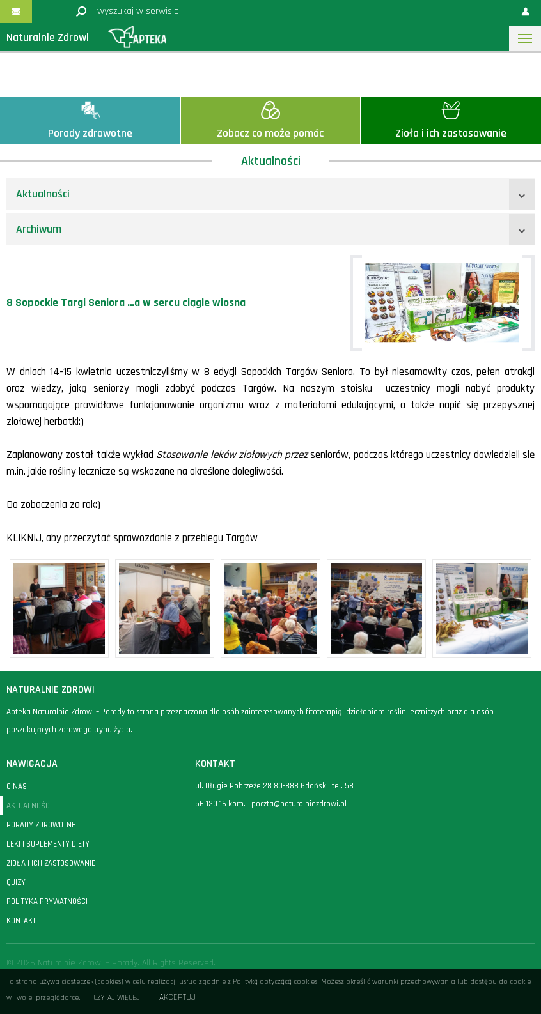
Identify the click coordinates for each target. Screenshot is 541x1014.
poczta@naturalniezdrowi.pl (299, 804)
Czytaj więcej (116, 997)
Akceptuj (177, 997)
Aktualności (43, 194)
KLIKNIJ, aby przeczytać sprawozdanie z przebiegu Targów (132, 538)
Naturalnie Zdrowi (47, 37)
